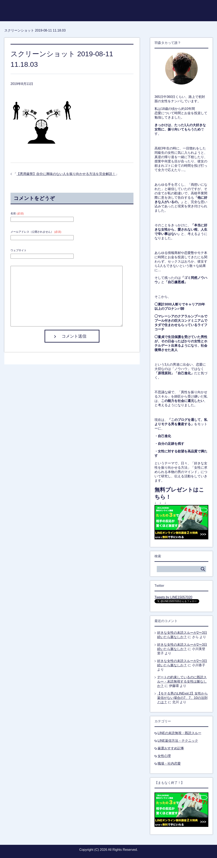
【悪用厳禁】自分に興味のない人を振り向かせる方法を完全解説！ (66, 174)
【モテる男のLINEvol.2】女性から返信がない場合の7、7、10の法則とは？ (182, 698)
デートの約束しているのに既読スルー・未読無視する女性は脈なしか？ (182, 681)
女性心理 (164, 756)
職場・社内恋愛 (169, 763)
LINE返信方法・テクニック (178, 740)
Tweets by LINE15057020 (173, 597)
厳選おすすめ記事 (171, 748)
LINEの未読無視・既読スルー (179, 733)
